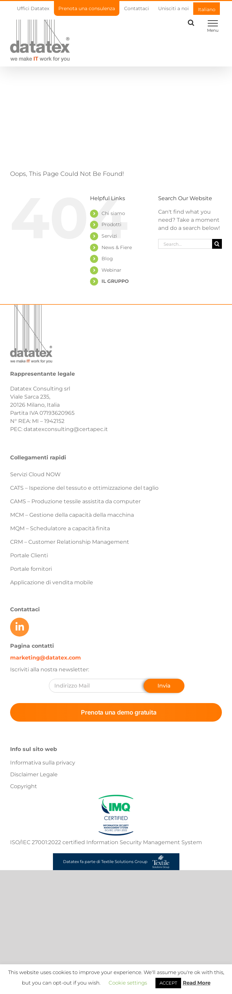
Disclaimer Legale (34, 774)
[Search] (217, 244)
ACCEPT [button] (168, 983)
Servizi (109, 236)
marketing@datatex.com (45, 657)
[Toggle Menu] (212, 23)
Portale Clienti (29, 555)
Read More (196, 982)
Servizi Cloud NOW (35, 474)
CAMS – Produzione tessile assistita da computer (75, 501)
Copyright (23, 786)
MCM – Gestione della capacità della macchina (72, 515)
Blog (107, 259)
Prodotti (111, 224)
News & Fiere (117, 247)
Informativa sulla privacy (42, 762)
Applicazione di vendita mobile (51, 582)
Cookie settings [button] (128, 982)
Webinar (111, 270)
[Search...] (185, 244)
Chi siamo (113, 213)
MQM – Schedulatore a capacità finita (60, 528)
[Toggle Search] (191, 22)
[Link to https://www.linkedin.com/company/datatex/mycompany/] (19, 627)
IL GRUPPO (115, 281)
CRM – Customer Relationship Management (69, 542)
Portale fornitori (31, 569)
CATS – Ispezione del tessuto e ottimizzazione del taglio (84, 488)
